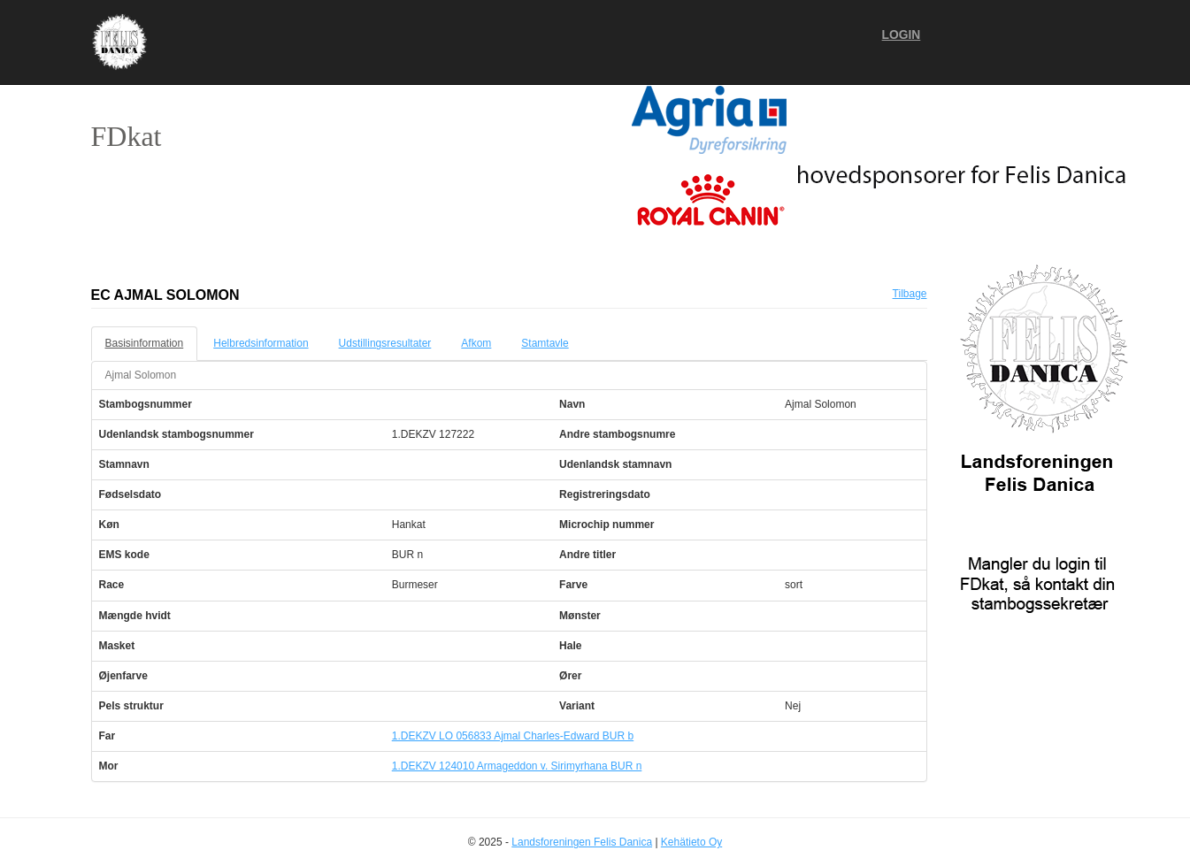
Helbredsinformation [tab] (260, 343)
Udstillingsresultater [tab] (385, 343)
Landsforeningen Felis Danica (581, 842)
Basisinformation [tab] (144, 343)
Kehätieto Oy (691, 842)
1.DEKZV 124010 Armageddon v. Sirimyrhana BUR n (517, 766)
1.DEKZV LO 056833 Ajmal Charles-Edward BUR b (512, 736)
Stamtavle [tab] (544, 343)
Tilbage (910, 293)
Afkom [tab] (476, 343)
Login (901, 35)
